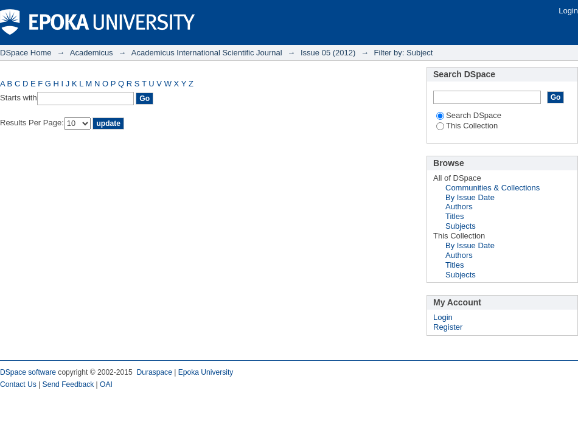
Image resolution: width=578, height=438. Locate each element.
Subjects (460, 226)
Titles (454, 216)
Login (568, 10)
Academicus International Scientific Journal (206, 52)
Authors (459, 206)
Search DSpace (468, 115)
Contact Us (18, 384)
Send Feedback (68, 384)
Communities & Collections (492, 187)
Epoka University (206, 372)
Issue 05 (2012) (328, 52)
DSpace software (28, 372)
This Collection (467, 125)
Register (447, 327)
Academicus (91, 52)
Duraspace (154, 372)
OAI (106, 384)
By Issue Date (470, 197)
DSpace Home (26, 52)
